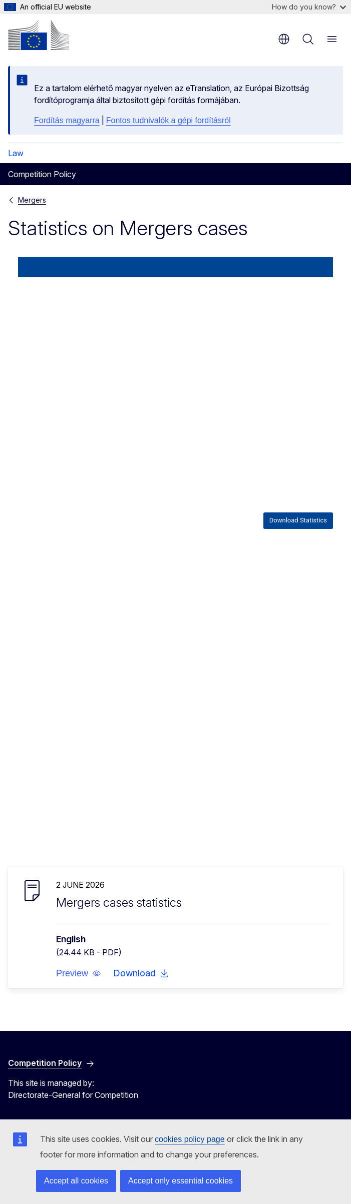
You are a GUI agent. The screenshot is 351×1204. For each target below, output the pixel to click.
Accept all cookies (76, 1180)
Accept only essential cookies (180, 1180)
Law (16, 153)
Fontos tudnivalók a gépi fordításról (168, 120)
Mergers (32, 200)
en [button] (284, 39)
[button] (78, 973)
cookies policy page (190, 1139)
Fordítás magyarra (67, 120)
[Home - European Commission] (38, 35)
